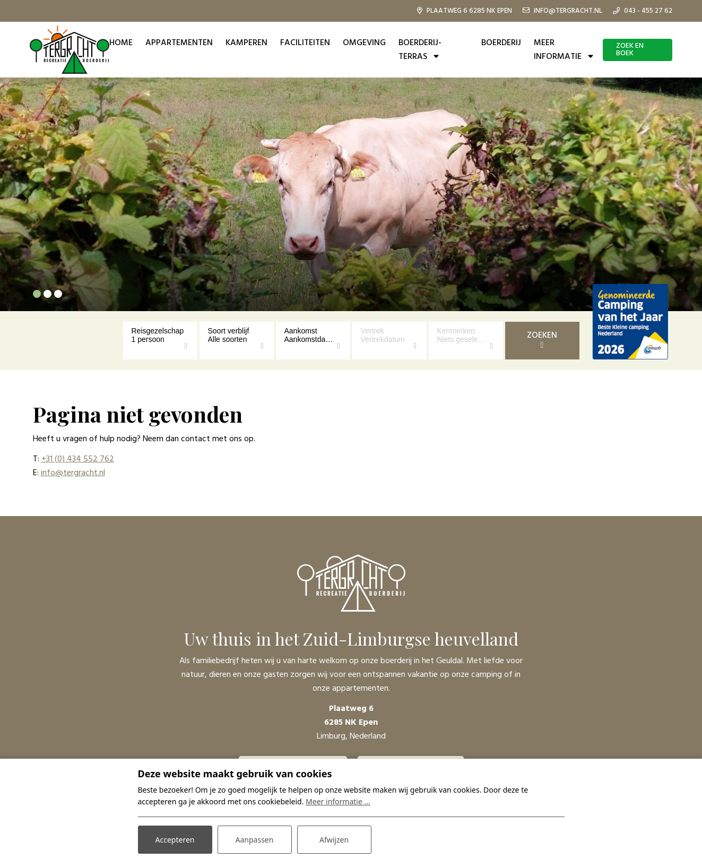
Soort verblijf (228, 331)
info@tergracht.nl (73, 473)
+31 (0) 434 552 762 (77, 459)
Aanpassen (255, 840)
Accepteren (175, 840)
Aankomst (300, 331)
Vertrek (372, 331)
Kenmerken (456, 331)
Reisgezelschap (158, 331)
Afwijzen (334, 840)
